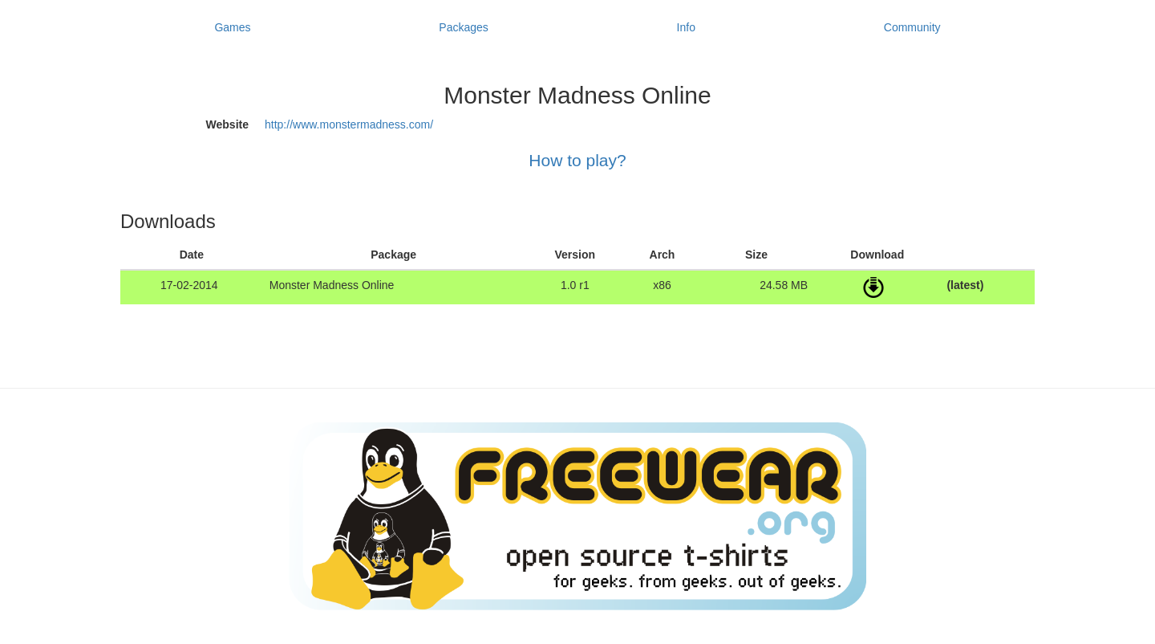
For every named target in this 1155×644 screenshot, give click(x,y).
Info (686, 27)
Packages (463, 27)
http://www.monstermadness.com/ (349, 124)
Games (232, 27)
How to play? (577, 160)
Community (912, 27)
